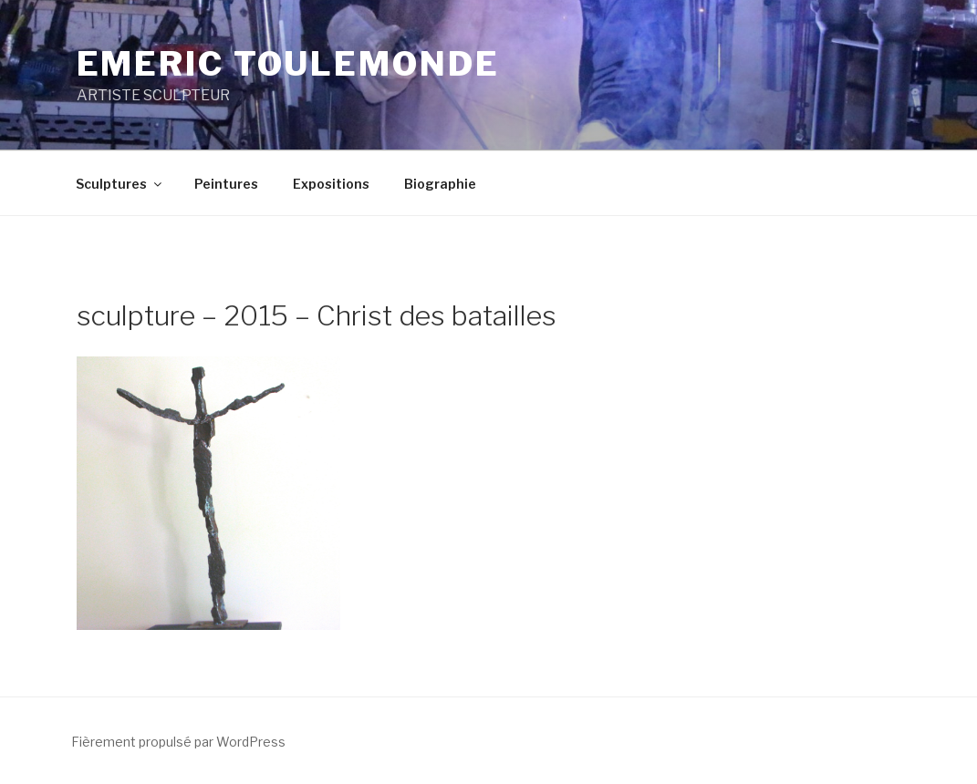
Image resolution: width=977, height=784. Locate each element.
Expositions (331, 183)
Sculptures (120, 183)
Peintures (226, 183)
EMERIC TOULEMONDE (288, 64)
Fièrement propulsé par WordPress (178, 741)
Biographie (440, 183)
